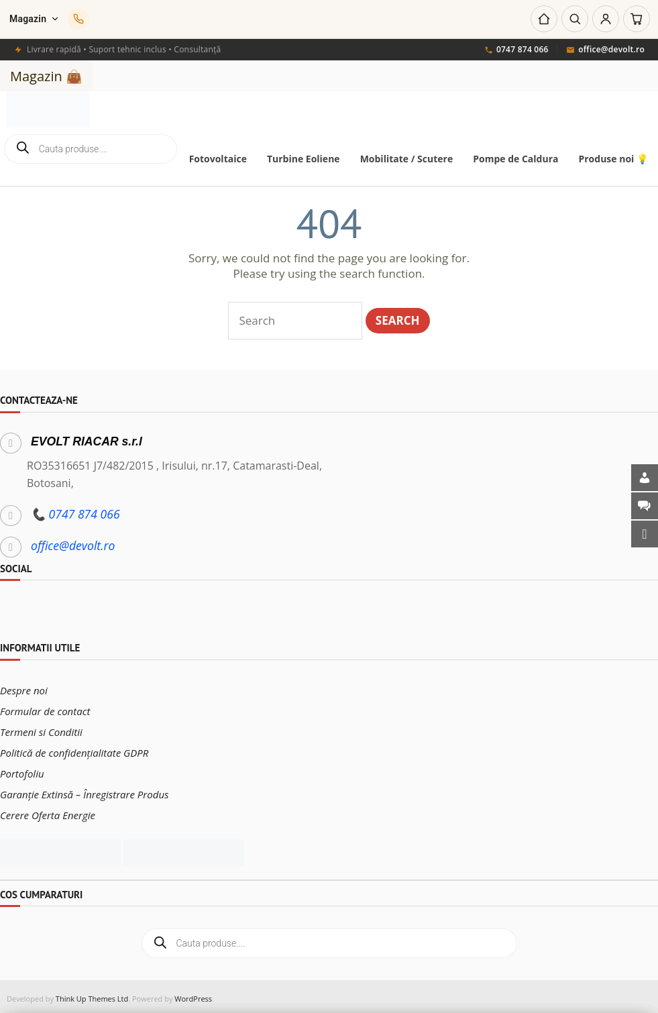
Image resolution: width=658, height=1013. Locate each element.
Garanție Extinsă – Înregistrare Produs (84, 789)
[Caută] (574, 18)
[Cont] (605, 18)
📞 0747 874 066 (75, 509)
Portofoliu (22, 769)
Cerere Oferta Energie (47, 810)
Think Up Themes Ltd (92, 994)
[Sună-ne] (78, 19)
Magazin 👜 (46, 76)
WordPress (193, 994)
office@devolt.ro (605, 50)
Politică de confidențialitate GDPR (74, 748)
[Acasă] (544, 18)
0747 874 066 (516, 50)
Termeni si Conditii (41, 727)
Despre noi (24, 685)
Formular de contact (45, 706)
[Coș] (636, 18)
